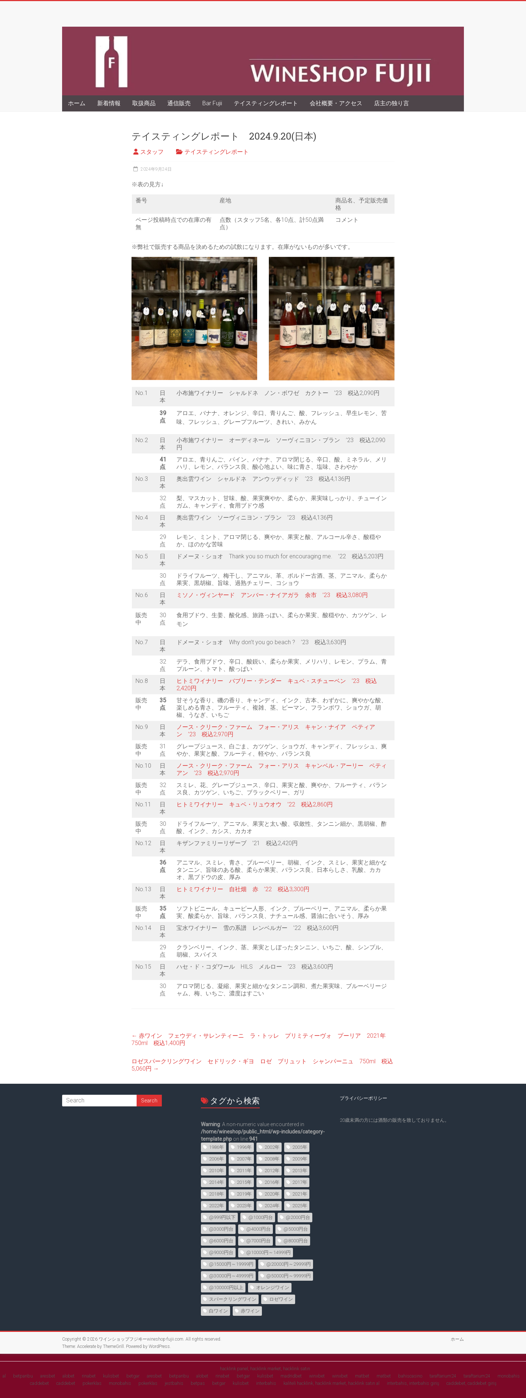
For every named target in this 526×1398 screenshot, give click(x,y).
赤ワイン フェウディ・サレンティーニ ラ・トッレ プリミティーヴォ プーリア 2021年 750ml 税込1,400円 (262, 1039)
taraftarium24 (443, 1376)
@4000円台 (258, 1229)
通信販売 (179, 103)
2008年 (271, 1159)
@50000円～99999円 (288, 1276)
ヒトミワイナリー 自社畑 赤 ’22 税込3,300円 (242, 889)
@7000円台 (258, 1240)
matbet (362, 1376)
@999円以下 (222, 1217)
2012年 (271, 1170)
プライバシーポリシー (363, 1098)
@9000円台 (221, 1252)
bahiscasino (410, 1376)
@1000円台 (260, 1217)
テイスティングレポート (266, 103)
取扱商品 (144, 103)
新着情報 (109, 103)
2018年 (216, 1194)
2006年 (216, 1159)
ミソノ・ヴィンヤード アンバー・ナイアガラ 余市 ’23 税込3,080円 (272, 595)
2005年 (299, 1147)
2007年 (244, 1159)
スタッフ (152, 151)
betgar (133, 1376)
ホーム (76, 103)
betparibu (23, 1376)
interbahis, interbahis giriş (413, 1383)
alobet (68, 1376)
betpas (198, 1383)
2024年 (271, 1205)
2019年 (244, 1194)
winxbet (317, 1376)
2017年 (299, 1182)
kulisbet (111, 1376)
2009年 (299, 1159)
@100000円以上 (226, 1287)
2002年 (271, 1147)
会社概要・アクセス (336, 103)
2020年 (271, 1194)
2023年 (244, 1205)
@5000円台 (295, 1229)
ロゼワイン (281, 1299)
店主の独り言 (391, 103)
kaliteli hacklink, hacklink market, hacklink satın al (331, 1383)
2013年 (299, 1170)
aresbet (47, 1376)
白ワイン (218, 1311)
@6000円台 (221, 1240)
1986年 (216, 1147)
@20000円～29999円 (288, 1264)
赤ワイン (250, 1311)
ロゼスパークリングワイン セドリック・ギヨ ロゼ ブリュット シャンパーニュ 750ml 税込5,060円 (262, 1065)
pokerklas (92, 1383)
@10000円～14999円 (268, 1252)
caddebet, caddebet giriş (471, 1383)
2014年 (216, 1182)
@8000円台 (295, 1240)
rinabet (89, 1376)
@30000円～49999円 (231, 1276)
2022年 (216, 1205)
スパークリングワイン (232, 1299)
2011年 (244, 1170)
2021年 (299, 1194)
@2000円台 (298, 1217)
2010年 (216, 1170)
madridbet (291, 1376)
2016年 (271, 1182)
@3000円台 (221, 1229)
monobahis (509, 1376)
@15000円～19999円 (231, 1264)
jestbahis (174, 1383)
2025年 (299, 1205)
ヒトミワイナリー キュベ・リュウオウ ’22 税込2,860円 (254, 804)
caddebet (39, 1383)
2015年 (244, 1182)
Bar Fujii (212, 103)
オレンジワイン (272, 1287)
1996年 (244, 1147)
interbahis (266, 1383)
